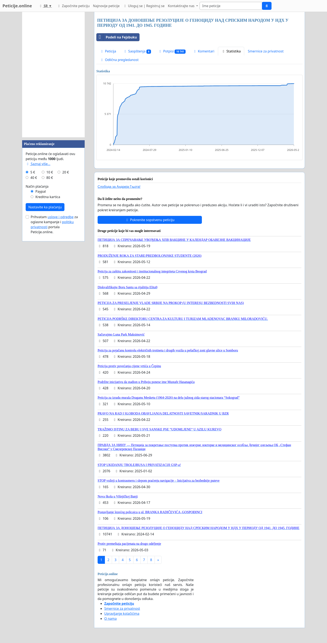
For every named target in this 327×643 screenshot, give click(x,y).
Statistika (231, 51)
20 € (65, 172)
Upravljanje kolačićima (121, 613)
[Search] (231, 6)
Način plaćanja (37, 186)
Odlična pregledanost (119, 59)
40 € (33, 177)
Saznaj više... (38, 164)
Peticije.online (17, 6)
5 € (32, 172)
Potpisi (172, 51)
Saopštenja (137, 51)
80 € (49, 177)
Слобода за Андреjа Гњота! (119, 186)
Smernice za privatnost (265, 51)
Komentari (203, 51)
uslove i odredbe (60, 217)
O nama (110, 618)
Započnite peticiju (73, 6)
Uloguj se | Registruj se (144, 6)
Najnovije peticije (106, 6)
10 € (49, 172)
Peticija (108, 51)
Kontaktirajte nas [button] (181, 6)
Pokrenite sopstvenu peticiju (150, 220)
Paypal (40, 191)
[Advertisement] (53, 74)
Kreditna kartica (47, 197)
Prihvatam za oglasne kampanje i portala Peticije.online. (54, 224)
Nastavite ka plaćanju (45, 207)
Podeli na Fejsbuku (117, 37)
